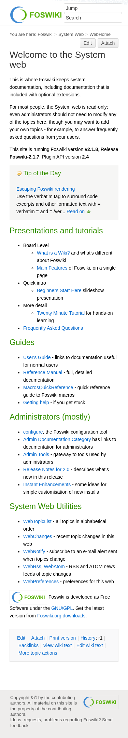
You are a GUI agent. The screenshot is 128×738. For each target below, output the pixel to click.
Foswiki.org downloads (61, 615)
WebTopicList (37, 521)
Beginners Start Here (59, 290)
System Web (71, 34)
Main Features (52, 268)
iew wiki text (57, 645)
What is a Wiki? (53, 253)
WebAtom (54, 566)
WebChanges (37, 536)
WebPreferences (41, 581)
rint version (62, 638)
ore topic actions (37, 653)
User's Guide (37, 357)
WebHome (100, 34)
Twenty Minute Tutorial (61, 313)
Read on (79, 211)
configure (33, 432)
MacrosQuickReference (48, 387)
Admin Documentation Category (57, 439)
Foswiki (45, 34)
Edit (88, 43)
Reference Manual (42, 372)
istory (88, 638)
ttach (38, 638)
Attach (108, 43)
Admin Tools (36, 454)
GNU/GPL (62, 608)
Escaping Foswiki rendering (45, 189)
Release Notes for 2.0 (46, 469)
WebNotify (34, 551)
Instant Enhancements (47, 484)
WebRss (32, 566)
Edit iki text (89, 645)
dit (22, 638)
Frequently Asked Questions (53, 328)
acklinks (28, 645)
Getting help (36, 402)
